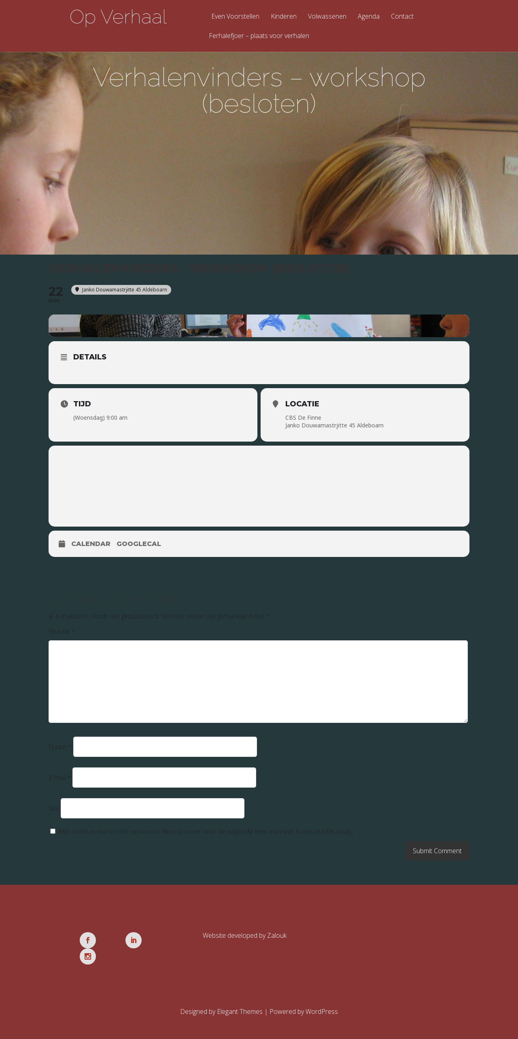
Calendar (90, 545)
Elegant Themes (240, 996)
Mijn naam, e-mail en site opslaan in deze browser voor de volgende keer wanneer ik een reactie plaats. (206, 833)
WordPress (322, 996)
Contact (402, 17)
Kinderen (284, 17)
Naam (60, 748)
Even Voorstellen (235, 17)
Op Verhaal (118, 16)
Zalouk (277, 937)
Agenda (369, 17)
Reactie (62, 633)
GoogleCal (139, 545)
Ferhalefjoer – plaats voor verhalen (259, 36)
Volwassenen (327, 17)
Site (54, 809)
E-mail (60, 779)
